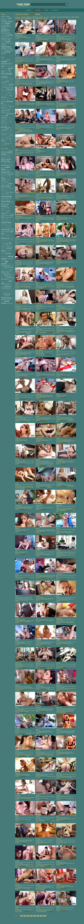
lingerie (3, 112)
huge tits (9, 105)
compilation (7, 79)
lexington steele (70, 486)
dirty (5, 89)
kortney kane (20, 130)
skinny (6, 133)
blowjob (9, 74)
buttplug (65, 798)
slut (10, 133)
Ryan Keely (11, 279)
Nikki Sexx (8, 268)
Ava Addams (4, 182)
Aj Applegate (3, 156)
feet (7, 94)
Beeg (10, 18)
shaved (2, 133)
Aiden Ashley (10, 154)
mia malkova (30, 130)
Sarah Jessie (7, 283)
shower (20, 264)
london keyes (70, 420)
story (71, 309)
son (45, 17)
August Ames (8, 180)
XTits (2, 52)
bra (21, 218)
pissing (6, 125)
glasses (63, 127)
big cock (42, 38)
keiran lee (28, 866)
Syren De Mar (7, 293)
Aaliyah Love (4, 151)
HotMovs (3, 26)
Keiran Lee (5, 238)
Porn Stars (38, 10)
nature (8, 120)
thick (54, 104)
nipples (6, 121)
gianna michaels (43, 332)
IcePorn (9, 26)
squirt (7, 136)
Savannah (7, 286)
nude (10, 121)
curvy (11, 86)
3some (8, 59)
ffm (74, 104)
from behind (52, 576)
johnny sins (42, 354)
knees (28, 83)
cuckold (8, 82)
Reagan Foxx (7, 274)
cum (12, 82)
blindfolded (61, 863)
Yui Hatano (10, 303)
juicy (24, 287)
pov (9, 127)
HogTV (7, 25)
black (10, 72)
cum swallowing (24, 286)
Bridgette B (8, 185)
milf (6, 115)
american (10, 61)
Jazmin (11, 221)
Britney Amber (5, 187)
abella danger (62, 510)
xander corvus (49, 668)
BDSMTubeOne (4, 18)
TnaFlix (8, 41)
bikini (68, 240)
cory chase (42, 820)
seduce (52, 127)
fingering (3, 97)
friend (42, 263)
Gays (46, 10)
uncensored (8, 142)
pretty (12, 127)
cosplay (41, 485)
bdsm (2, 68)
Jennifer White (6, 223)
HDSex (7, 23)
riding (7, 130)
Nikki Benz (3, 268)
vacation (67, 241)
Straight (28, 10)
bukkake (37, 219)
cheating (3, 78)
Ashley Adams (8, 177)
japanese (3, 108)
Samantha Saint (4, 281)
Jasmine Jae (4, 218)
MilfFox (9, 31)
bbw (12, 66)
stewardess (46, 865)
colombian (47, 59)
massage (3, 113)
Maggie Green (10, 254)
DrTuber (3, 20)
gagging (57, 532)
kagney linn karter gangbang (63, 17)
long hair (8, 112)
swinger (65, 219)
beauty (6, 68)
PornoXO (4, 38)
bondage (3, 75)
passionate (11, 124)
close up (11, 78)
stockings (10, 136)
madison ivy (25, 130)
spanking (3, 136)
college (2, 79)
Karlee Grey (7, 235)
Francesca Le (4, 210)
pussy (6, 129)
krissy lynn (28, 333)
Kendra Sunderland (8, 241)
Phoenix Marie (5, 273)
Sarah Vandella (5, 284)
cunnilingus (3, 86)
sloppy (60, 555)
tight (9, 140)
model (2, 118)
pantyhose (23, 174)
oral (2, 122)
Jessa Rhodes (4, 224)
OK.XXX (7, 33)
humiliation (24, 508)
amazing (60, 666)
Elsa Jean (7, 207)
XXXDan (7, 52)
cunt (8, 86)
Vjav (2, 50)
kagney (28, 17)
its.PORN (3, 28)
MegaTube (4, 31)
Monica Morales (5, 265)
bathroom (64, 666)
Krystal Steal (8, 244)
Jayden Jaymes (5, 221)
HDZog (3, 25)
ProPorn (9, 38)
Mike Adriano (4, 263)
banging (39, 530)
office (22, 376)
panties (6, 124)
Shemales (55, 10)
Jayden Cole (7, 219)
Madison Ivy (3, 254)
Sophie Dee (6, 292)
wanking (63, 463)
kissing (5, 109)
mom (6, 118)
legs (12, 109)
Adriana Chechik (6, 153)
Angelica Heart (9, 169)
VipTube (3, 48)
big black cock (4, 70)
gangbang (3, 98)
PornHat (10, 35)
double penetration (5, 90)
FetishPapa (4, 21)
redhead (3, 130)
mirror (63, 82)
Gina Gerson (5, 212)
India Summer (5, 215)
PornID (2, 36)
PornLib (7, 36)
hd (2, 103)
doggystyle (9, 89)
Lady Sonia (3, 245)
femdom (7, 95)
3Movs (3, 16)
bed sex (60, 554)
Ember (3, 209)
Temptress (6, 295)
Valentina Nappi (6, 298)
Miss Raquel (10, 264)
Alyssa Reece (8, 164)
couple (2, 81)
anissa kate (42, 889)
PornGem (3, 35)
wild (8, 144)
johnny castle (21, 488)
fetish (10, 95)
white (2, 144)
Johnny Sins (5, 230)
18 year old (3, 59)
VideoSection (6, 47)
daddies (39, 440)
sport (34, 732)
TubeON (3, 43)
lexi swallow (49, 487)
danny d (41, 288)
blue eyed (67, 308)
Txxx (7, 43)
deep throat (7, 87)
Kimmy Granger (4, 242)
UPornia (3, 45)
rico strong (28, 265)
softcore (8, 134)
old (13, 121)
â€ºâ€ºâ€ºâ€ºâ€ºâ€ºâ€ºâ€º (33, 916)
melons (48, 731)
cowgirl (7, 81)
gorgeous (37, 531)
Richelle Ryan (8, 276)
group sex (3, 99)
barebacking (7, 66)
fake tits (11, 93)
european (10, 91)
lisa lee (27, 756)
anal (2, 63)
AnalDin (7, 16)
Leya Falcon (8, 250)
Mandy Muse (4, 256)
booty (6, 75)
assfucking (8, 65)
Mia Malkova (4, 260)
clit (73, 308)
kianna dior (17, 18)
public (2, 129)
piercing (2, 125)
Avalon (6, 183)
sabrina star (49, 465)
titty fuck (29, 798)
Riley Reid (10, 277)
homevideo (4, 105)
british (10, 75)
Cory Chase (5, 201)
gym (64, 711)
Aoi (5, 174)
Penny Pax (8, 271)
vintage (2, 143)
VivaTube (9, 48)
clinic (20, 577)
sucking (3, 138)
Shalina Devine (5, 288)
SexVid (2, 41)
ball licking (62, 710)
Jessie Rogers (4, 226)
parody (39, 486)
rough (10, 130)
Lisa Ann (3, 251)
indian (6, 106)
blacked (41, 17)
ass (9, 63)
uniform (43, 353)
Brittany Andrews (4, 188)
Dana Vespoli (10, 202)
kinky (2, 109)
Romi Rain (4, 279)
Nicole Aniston (8, 267)
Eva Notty (7, 209)
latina (9, 109)
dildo (2, 89)
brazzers (24, 17)
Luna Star (8, 253)
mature (3, 115)
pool (61, 241)
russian (2, 131)
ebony (11, 90)
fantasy (2, 94)
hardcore (9, 101)
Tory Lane (6, 296)
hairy (7, 99)
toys (4, 142)
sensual (11, 131)
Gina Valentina (10, 213)
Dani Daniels (5, 204)
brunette (4, 77)
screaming (7, 131)
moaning (9, 117)
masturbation (10, 113)
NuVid (3, 33)
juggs (10, 107)
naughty (3, 121)
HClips (10, 21)
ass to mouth (23, 152)
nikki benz (25, 131)
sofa (29, 309)
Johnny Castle (9, 228)
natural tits (3, 120)
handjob (3, 101)
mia (33, 18)
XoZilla (11, 50)
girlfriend (12, 98)
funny (8, 97)
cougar (11, 79)
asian (6, 63)
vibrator (65, 842)
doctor (39, 127)
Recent (37, 14)
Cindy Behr (8, 199)
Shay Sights (6, 289)
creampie (3, 83)
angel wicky (45, 18)
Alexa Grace (7, 157)
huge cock (31, 909)
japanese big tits (75, 17)
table (44, 39)
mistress (28, 104)
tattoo (7, 138)
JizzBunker (5, 30)
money (63, 689)
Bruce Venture (8, 189)
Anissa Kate (5, 172)
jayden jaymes (27, 129)
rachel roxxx (17, 132)
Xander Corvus (5, 302)
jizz (7, 107)
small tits (3, 134)
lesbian (3, 110)
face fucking (3, 93)
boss (64, 688)
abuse (18, 507)
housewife (58, 219)
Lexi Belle (3, 248)
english (2, 91)
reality (10, 129)
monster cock (10, 118)
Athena (3, 179)
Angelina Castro (5, 171)
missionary (4, 117)
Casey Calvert (10, 192)
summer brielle (34, 17)
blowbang (51, 218)
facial (8, 93)
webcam (7, 143)
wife (5, 144)
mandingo (47, 198)
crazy (11, 81)
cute (2, 87)
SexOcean (4, 40)
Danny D (4, 206)
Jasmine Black (9, 217)
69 (41, 687)
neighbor (21, 354)
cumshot (11, 84)
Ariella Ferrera (4, 175)
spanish (37, 60)
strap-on (3, 137)
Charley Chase (7, 195)
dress (74, 330)
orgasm (6, 122)
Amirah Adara (5, 165)
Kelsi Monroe (7, 239)
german (7, 98)
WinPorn (6, 50)
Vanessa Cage (5, 299)
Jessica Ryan (8, 225)
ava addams (21, 129)
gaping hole (67, 508)
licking (7, 110)
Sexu (9, 40)
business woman (69, 688)
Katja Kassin (7, 236)
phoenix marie (29, 131)
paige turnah (39, 18)
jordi (22, 18)
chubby (7, 78)
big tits (6, 72)
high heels (6, 103)
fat (5, 94)
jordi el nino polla (43, 911)
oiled (39, 39)
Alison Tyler (7, 162)
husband (3, 106)
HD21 (2, 23)
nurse (37, 397)
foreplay (67, 863)
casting (9, 77)
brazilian (39, 59)
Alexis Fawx (5, 161)
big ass (10, 68)
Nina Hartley (5, 270)
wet (10, 143)
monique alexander (18, 131)
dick (12, 87)
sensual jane (53, 17)
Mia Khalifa (10, 258)
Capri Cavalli (4, 190)
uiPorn (11, 43)
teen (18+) (21, 197)
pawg (65, 198)
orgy (9, 122)
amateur (4, 61)
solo (12, 134)
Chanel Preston (5, 193)
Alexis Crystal (6, 159)
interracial (11, 106)
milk (23, 218)
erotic (6, 91)
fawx (48, 17)
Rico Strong (3, 277)
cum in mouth (4, 84)
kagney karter (62, 106)
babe (2, 66)
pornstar (4, 127)
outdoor (3, 124)
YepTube (3, 53)
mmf (36, 39)
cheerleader (67, 753)
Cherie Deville (6, 197)
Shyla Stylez (6, 290)
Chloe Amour (4, 198)
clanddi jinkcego (28, 18)
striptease (7, 137)
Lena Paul (9, 247)
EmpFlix (9, 20)
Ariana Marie (10, 174)
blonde (3, 74)
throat (6, 140)
